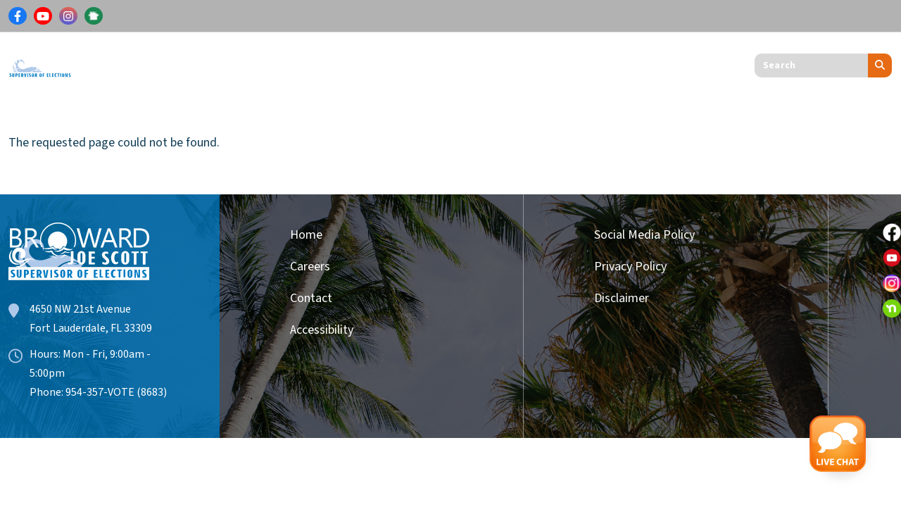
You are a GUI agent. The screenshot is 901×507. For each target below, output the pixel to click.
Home (306, 235)
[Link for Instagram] (68, 16)
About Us (542, 62)
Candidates (355, 62)
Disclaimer (621, 298)
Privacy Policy (630, 266)
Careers (310, 266)
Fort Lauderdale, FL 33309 (91, 328)
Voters (122, 62)
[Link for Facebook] (17, 16)
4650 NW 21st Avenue (80, 309)
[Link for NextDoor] (93, 16)
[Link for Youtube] (43, 16)
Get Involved (453, 62)
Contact (311, 298)
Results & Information (232, 62)
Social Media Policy (644, 235)
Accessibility (321, 330)
